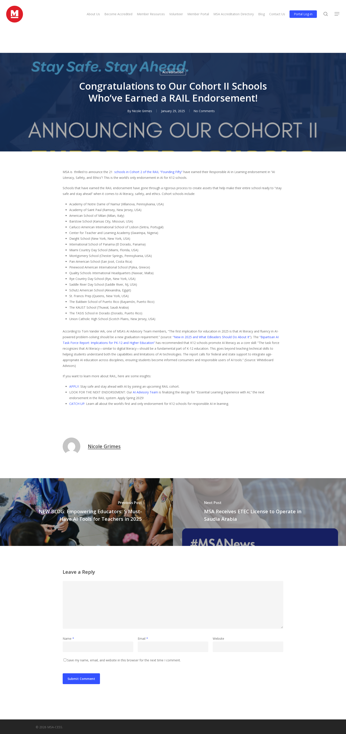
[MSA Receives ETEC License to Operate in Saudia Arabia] (259, 512)
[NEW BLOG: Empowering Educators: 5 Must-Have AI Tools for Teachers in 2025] (86, 512)
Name (68, 638)
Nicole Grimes (104, 446)
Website (218, 638)
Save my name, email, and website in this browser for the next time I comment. (124, 660)
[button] (337, 15)
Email (143, 638)
